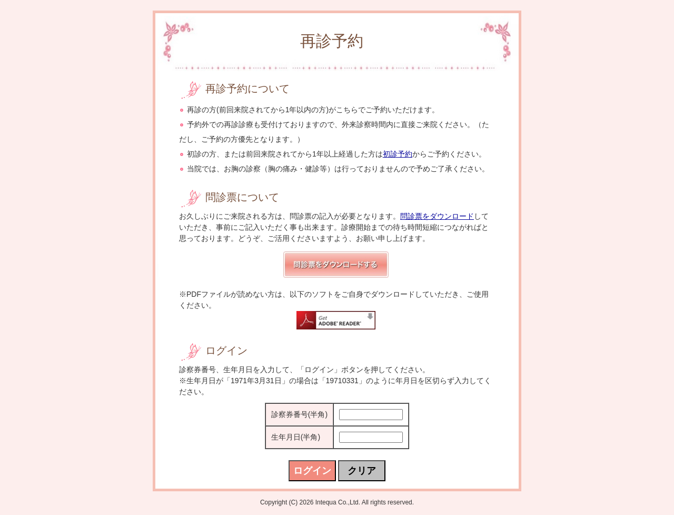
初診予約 (397, 154)
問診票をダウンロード (437, 216)
